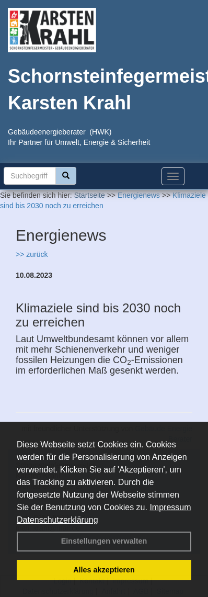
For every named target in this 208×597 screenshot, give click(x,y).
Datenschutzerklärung (57, 519)
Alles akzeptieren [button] (104, 570)
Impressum (170, 507)
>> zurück (32, 254)
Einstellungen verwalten (104, 541)
